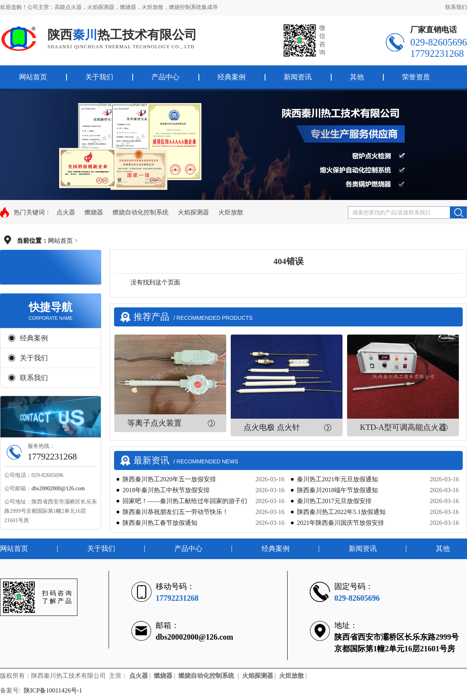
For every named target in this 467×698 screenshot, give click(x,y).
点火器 (65, 212)
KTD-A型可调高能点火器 (403, 427)
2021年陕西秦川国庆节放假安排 (340, 522)
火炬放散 (230, 212)
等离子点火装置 (154, 423)
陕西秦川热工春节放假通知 (160, 522)
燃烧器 (93, 212)
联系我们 (456, 7)
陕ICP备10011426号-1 (54, 690)
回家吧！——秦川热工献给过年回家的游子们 (185, 501)
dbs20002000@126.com (58, 488)
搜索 (458, 212)
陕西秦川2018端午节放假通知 (337, 490)
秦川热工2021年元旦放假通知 (337, 479)
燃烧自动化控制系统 (140, 212)
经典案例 (232, 77)
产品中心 (165, 77)
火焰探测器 (193, 212)
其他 (357, 77)
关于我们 (99, 77)
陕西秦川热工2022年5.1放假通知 (341, 512)
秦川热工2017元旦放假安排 (334, 501)
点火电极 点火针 (272, 427)
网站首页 (60, 240)
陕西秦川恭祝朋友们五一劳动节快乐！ (175, 512)
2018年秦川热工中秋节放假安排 (166, 490)
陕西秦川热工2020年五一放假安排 (169, 479)
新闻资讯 (298, 77)
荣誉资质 (416, 77)
